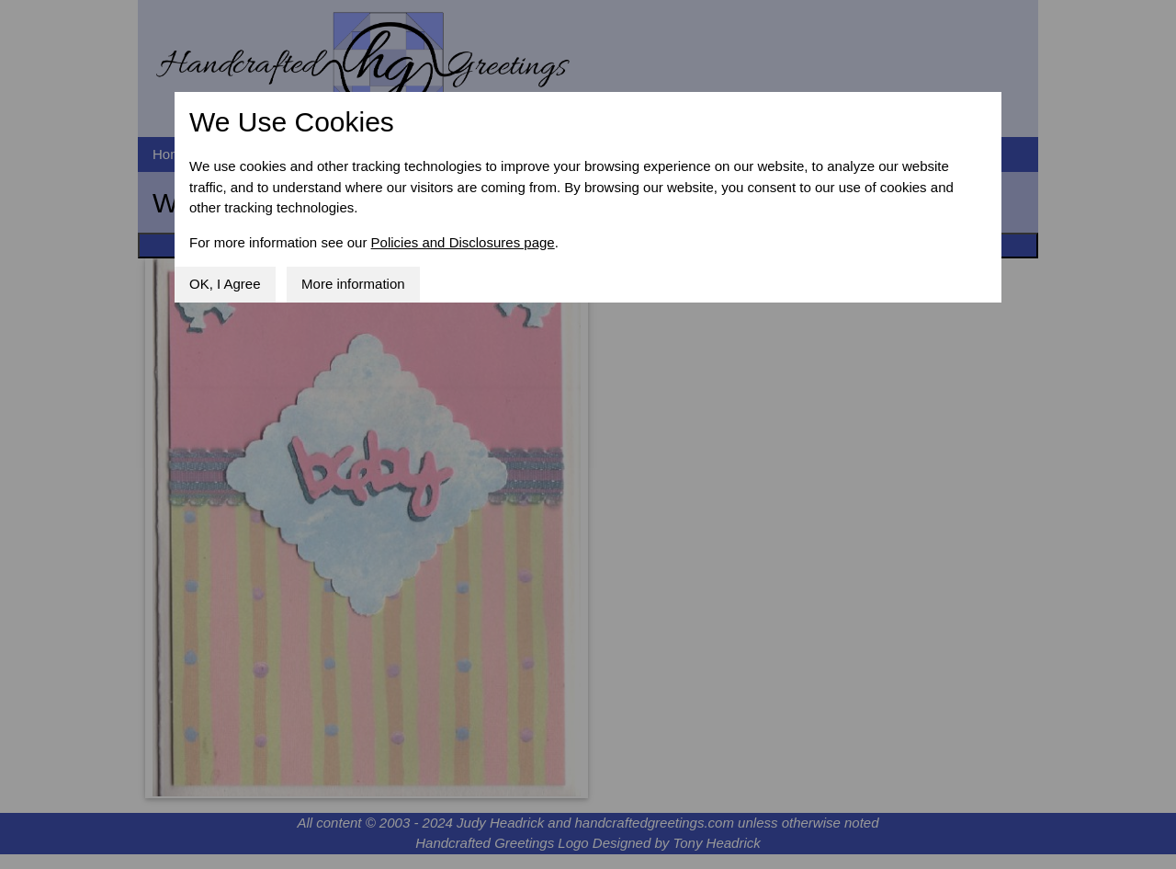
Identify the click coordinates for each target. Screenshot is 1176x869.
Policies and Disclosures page (463, 242)
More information (353, 284)
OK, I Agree (225, 284)
